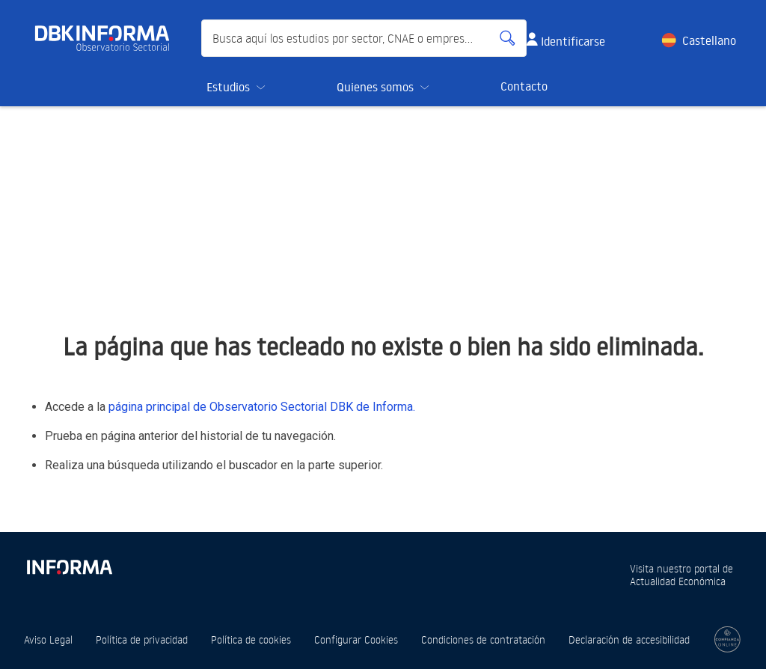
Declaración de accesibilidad (629, 639)
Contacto (524, 86)
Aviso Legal (48, 639)
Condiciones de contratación (483, 639)
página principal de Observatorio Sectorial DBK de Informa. (261, 407)
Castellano (709, 40)
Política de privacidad (142, 639)
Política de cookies (251, 639)
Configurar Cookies (356, 639)
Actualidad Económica (678, 581)
